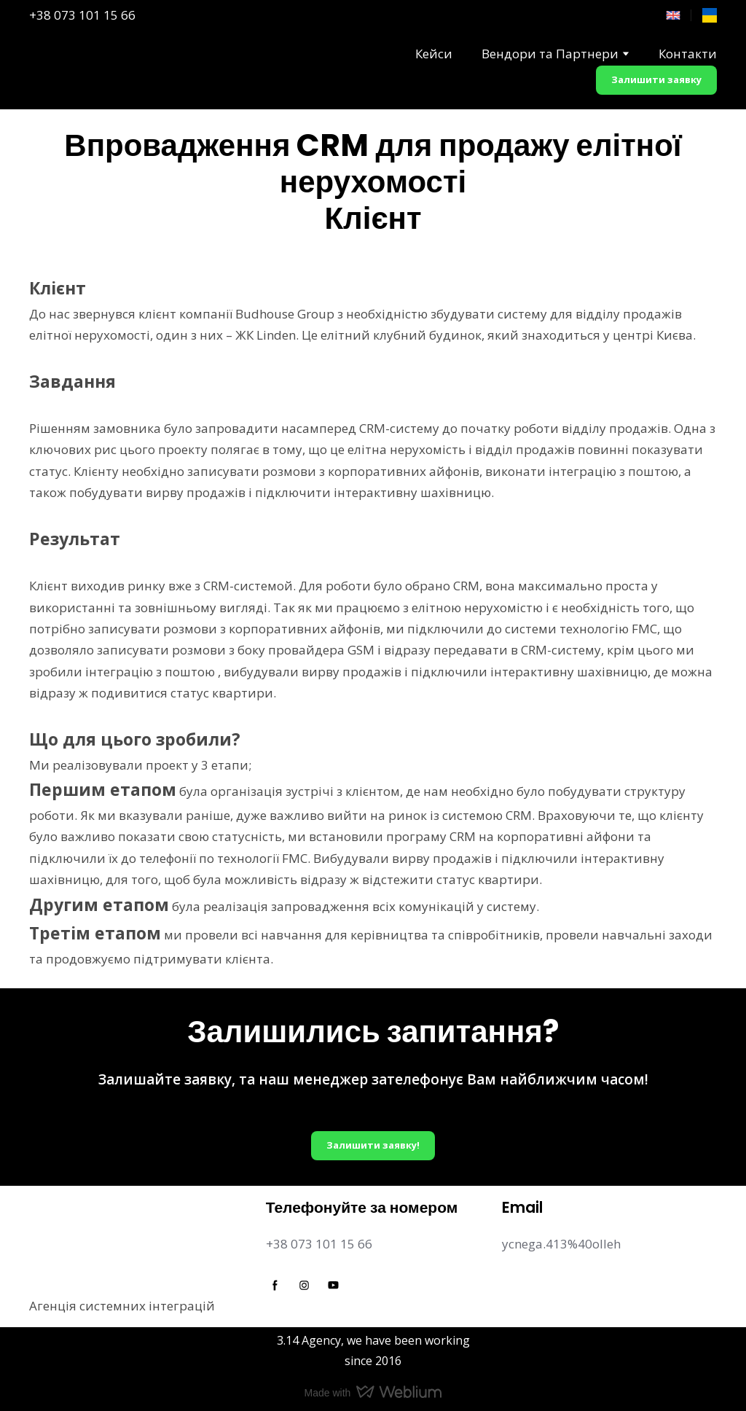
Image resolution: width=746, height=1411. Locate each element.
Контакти (688, 53)
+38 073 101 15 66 (82, 15)
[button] (656, 80)
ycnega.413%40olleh (561, 1243)
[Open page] (673, 15)
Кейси (433, 53)
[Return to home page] (59, 70)
